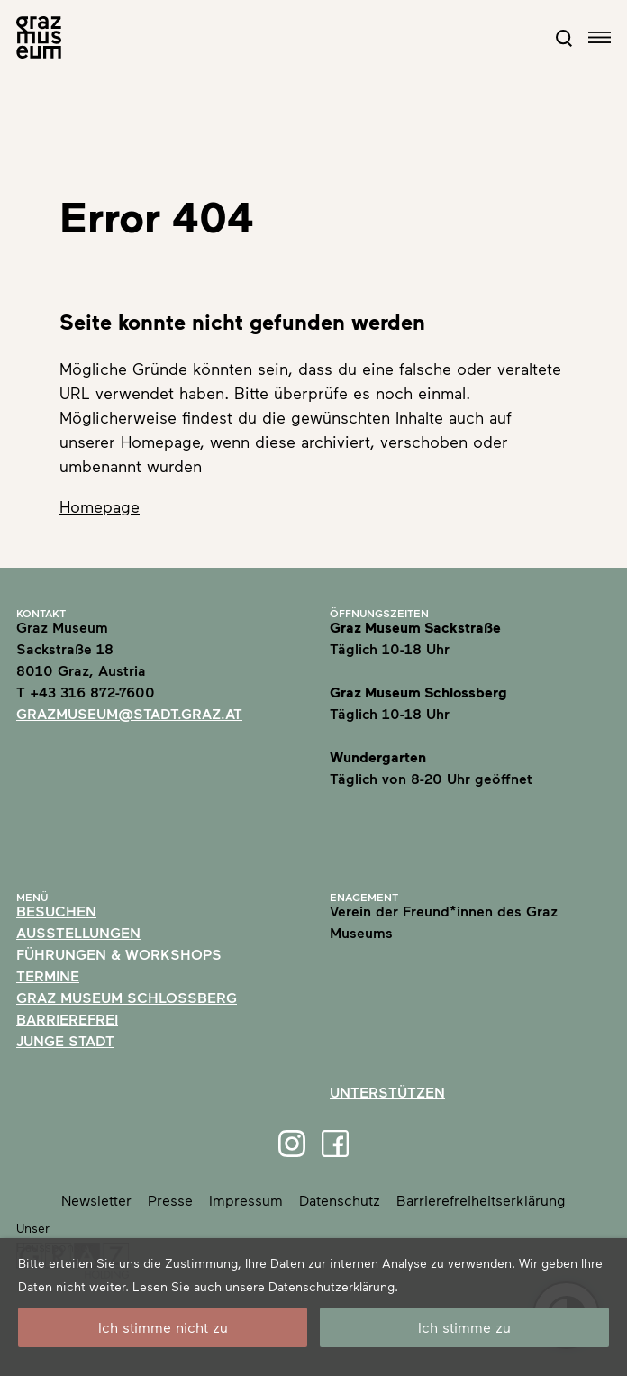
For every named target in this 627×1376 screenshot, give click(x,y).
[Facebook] (335, 1143)
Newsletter (96, 1199)
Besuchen (56, 910)
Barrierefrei (67, 1018)
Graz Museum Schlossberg (126, 997)
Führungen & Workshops (119, 953)
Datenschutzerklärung (331, 1286)
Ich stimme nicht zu (163, 1326)
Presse (170, 1199)
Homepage (99, 506)
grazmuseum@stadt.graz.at (129, 713)
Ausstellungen (78, 932)
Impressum (246, 1199)
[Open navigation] (599, 37)
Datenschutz (339, 1199)
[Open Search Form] (564, 38)
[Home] (38, 37)
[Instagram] (291, 1143)
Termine (47, 975)
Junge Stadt (65, 1040)
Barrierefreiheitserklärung (481, 1199)
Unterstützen (387, 1091)
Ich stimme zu (464, 1326)
